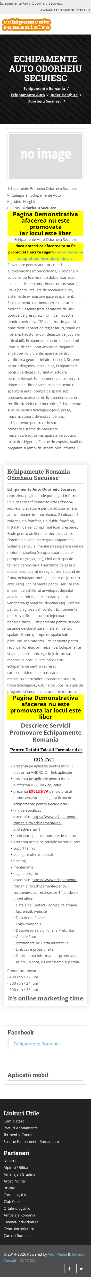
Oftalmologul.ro (17, 1208)
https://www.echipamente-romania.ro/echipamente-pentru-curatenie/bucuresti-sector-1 (45, 886)
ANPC (24, 1260)
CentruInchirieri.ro (19, 1228)
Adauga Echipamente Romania (65, 10)
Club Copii (12, 1201)
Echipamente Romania (44, 88)
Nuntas (10, 1160)
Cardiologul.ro (15, 1194)
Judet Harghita (64, 94)
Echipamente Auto (28, 94)
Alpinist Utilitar (16, 1167)
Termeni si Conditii (19, 1134)
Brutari (9, 1188)
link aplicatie (61, 772)
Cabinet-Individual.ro (21, 1222)
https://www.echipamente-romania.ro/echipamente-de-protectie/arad (45, 823)
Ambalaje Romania (19, 1215)
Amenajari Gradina (19, 1174)
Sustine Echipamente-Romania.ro (31, 1141)
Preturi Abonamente (21, 1128)
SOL (33, 1260)
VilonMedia (57, 1254)
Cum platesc (14, 1121)
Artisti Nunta (14, 1181)
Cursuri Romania (18, 1235)
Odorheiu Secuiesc (44, 101)
